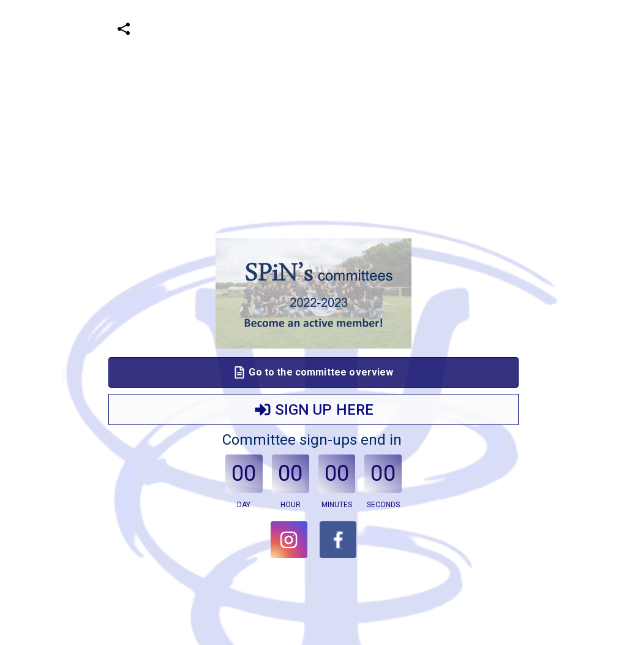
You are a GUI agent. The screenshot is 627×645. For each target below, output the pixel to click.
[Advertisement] (308, 86)
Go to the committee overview (313, 372)
